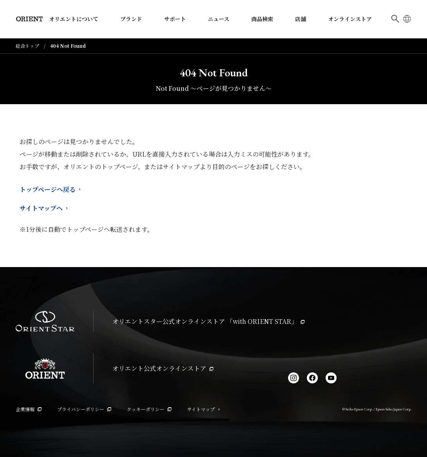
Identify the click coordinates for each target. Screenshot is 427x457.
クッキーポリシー (149, 409)
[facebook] (312, 377)
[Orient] (29, 19)
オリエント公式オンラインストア (162, 368)
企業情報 (28, 409)
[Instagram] (293, 377)
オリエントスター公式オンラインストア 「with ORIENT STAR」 (208, 321)
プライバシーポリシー (84, 409)
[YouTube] (331, 377)
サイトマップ (203, 409)
